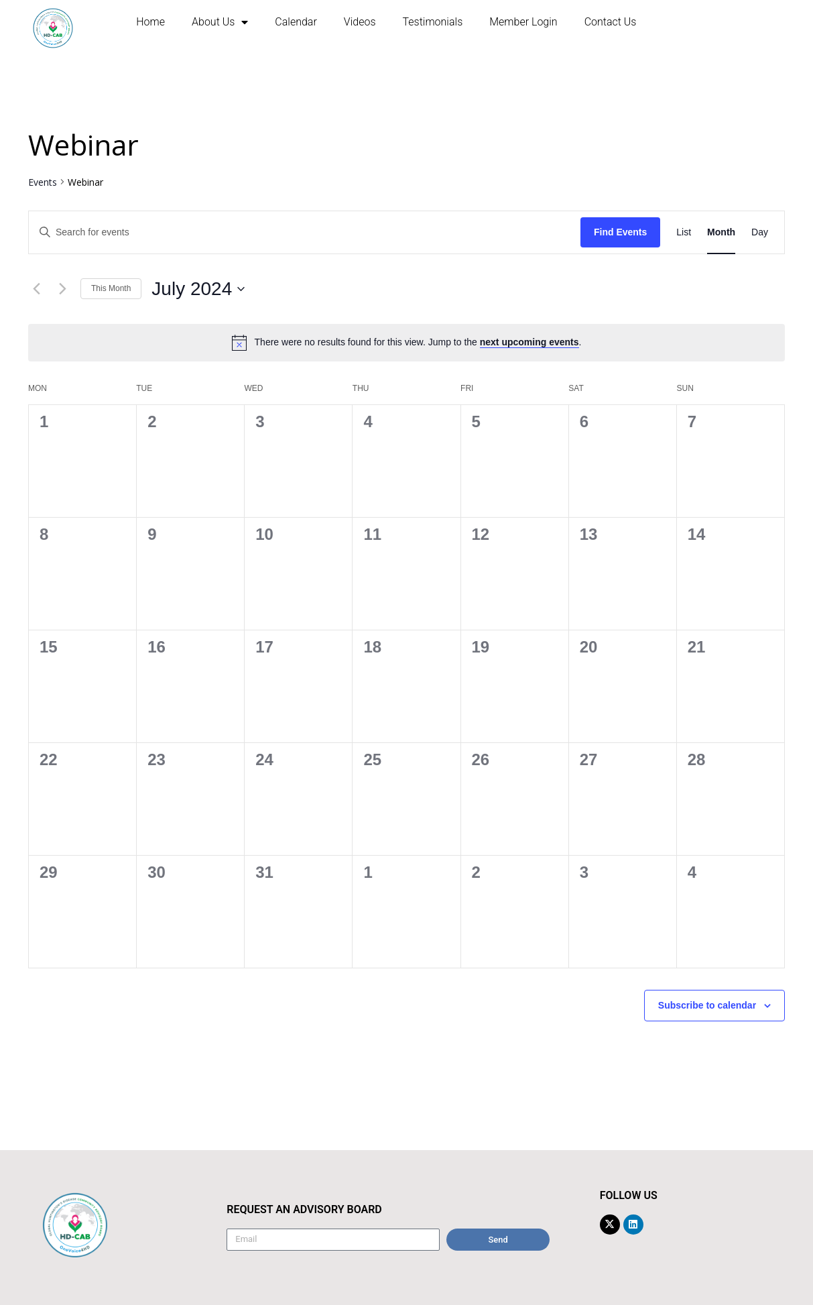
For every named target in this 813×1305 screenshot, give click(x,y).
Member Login (523, 21)
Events (42, 182)
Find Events (620, 232)
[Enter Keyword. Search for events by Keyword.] (304, 232)
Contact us (610, 21)
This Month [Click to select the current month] (111, 288)
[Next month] (62, 289)
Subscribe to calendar (707, 1005)
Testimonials (433, 21)
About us (220, 22)
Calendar (295, 21)
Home (150, 21)
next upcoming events (529, 342)
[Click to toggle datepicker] (198, 289)
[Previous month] (36, 289)
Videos (360, 21)
